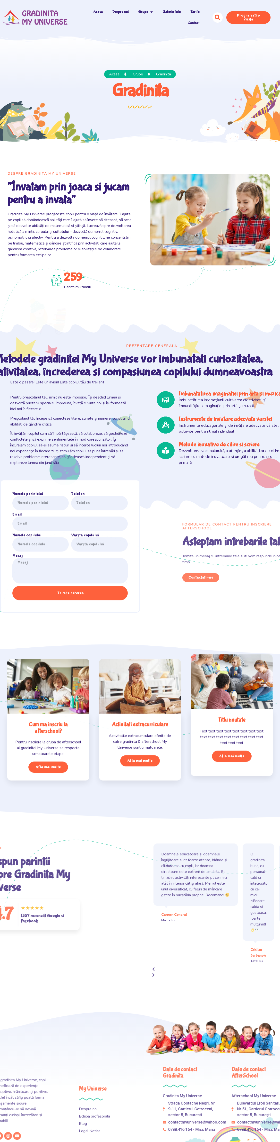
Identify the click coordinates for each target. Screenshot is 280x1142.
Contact (193, 23)
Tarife (194, 11)
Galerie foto (171, 11)
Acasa (98, 11)
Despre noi (120, 11)
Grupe (145, 12)
